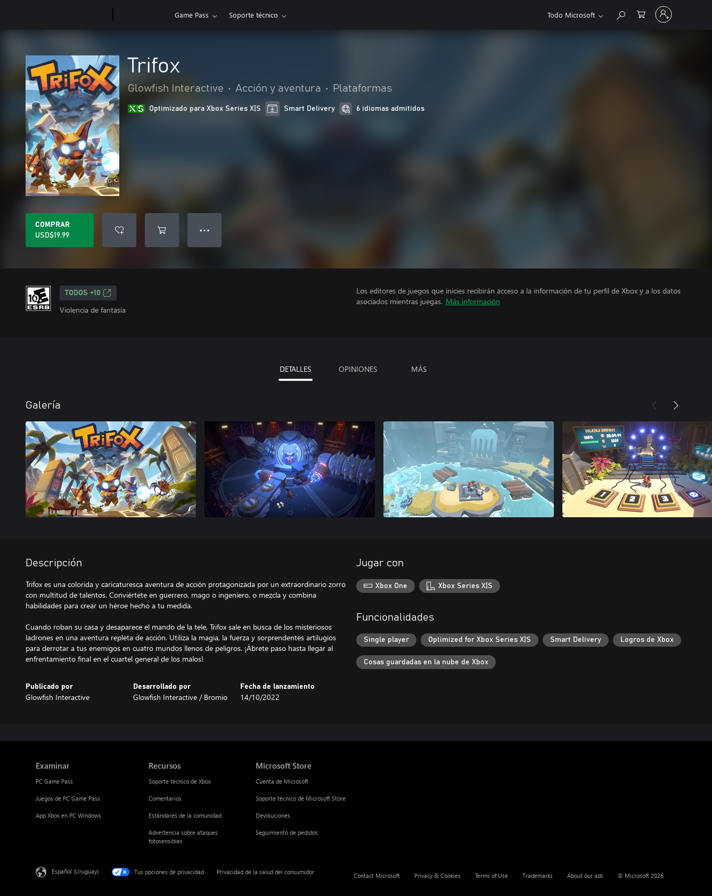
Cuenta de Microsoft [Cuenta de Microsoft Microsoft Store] (282, 781)
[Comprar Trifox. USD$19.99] (60, 230)
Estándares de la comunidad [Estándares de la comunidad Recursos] (185, 815)
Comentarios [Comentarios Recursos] (165, 798)
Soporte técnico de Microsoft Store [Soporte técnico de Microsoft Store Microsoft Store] (301, 798)
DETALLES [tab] (295, 369)
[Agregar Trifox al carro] (162, 230)
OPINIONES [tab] (358, 369)
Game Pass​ (192, 14)
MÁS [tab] (419, 369)
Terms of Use (491, 875)
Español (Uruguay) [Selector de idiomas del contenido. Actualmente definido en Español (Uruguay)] (75, 871)
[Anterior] (654, 405)
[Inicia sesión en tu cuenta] (663, 14)
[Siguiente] (675, 405)
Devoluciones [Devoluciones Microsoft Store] (273, 815)
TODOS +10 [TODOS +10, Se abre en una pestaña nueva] (88, 293)
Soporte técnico (253, 14)
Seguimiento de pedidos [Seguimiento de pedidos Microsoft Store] (287, 832)
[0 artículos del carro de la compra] (641, 13)
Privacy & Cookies (437, 875)
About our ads (585, 875)
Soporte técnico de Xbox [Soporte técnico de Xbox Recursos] (180, 781)
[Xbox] (142, 15)
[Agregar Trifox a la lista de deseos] (119, 230)
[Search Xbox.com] (620, 14)
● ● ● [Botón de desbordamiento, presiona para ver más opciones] (205, 230)
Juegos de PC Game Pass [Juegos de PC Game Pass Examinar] (68, 798)
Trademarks (537, 875)
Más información (473, 301)
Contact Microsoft (377, 875)
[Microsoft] (72, 15)
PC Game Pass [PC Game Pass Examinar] (54, 781)
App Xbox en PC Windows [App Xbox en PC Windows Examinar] (68, 815)
